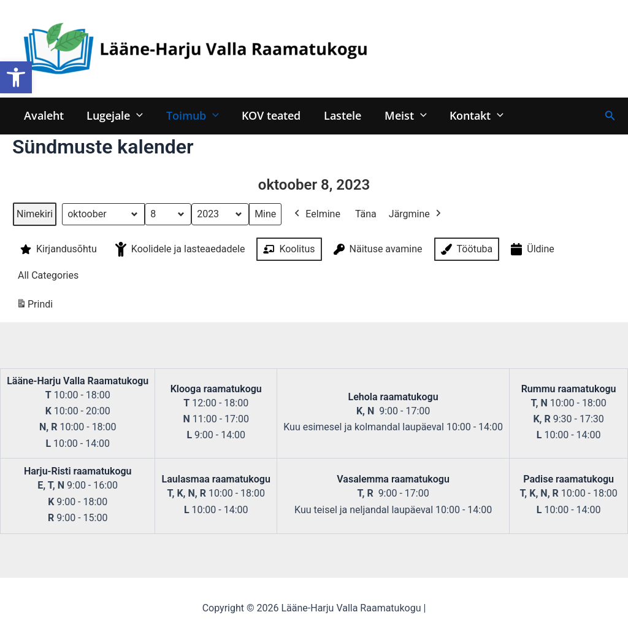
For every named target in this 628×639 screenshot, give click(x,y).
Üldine (531, 249)
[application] (135, 115)
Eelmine (316, 214)
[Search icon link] (610, 115)
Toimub (190, 115)
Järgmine (416, 214)
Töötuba (465, 249)
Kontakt (470, 115)
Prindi (34, 306)
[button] (16, 77)
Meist (400, 115)
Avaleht (43, 115)
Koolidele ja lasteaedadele (179, 249)
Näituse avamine (377, 249)
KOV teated (268, 115)
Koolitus (288, 249)
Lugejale (113, 115)
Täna (366, 214)
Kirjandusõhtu (57, 249)
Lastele (338, 115)
